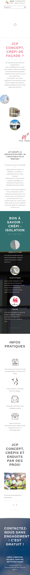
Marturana (15, 569)
